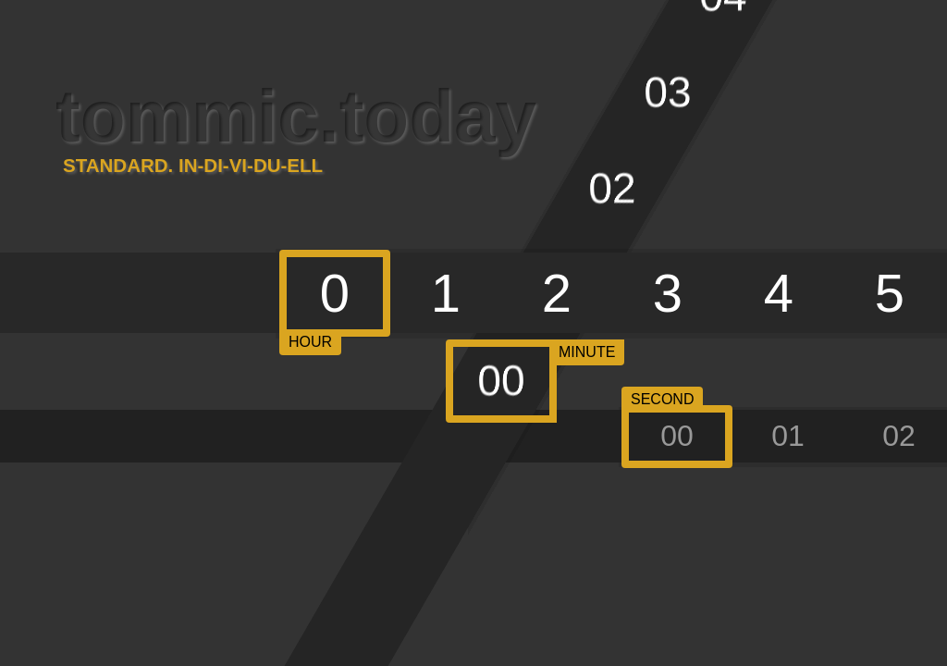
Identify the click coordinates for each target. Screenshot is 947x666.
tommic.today (295, 123)
